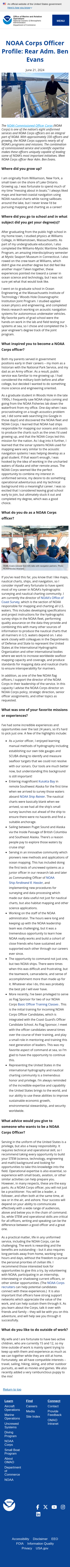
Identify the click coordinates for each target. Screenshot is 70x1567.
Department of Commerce (24, 25)
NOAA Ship (32, 796)
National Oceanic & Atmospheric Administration (27, 22)
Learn (8, 1401)
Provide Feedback (54, 1413)
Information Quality (40, 1543)
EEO (54, 1539)
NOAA (8, 1480)
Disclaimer (40, 1539)
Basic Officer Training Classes (38, 1004)
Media (30, 1411)
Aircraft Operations (12, 1408)
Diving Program (10, 1434)
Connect (54, 1401)
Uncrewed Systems (11, 1425)
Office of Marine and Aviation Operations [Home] (27, 18)
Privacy (27, 1548)
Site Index (33, 1416)
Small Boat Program (12, 1451)
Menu (61, 20)
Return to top (12, 1389)
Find (29, 1401)
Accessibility (20, 1539)
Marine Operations (12, 1416)
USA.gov (42, 1548)
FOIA (20, 1543)
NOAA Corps (8, 1443)
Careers (31, 1406)
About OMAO (9, 1460)
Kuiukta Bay (47, 781)
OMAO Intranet (53, 1421)
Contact (53, 1406)
